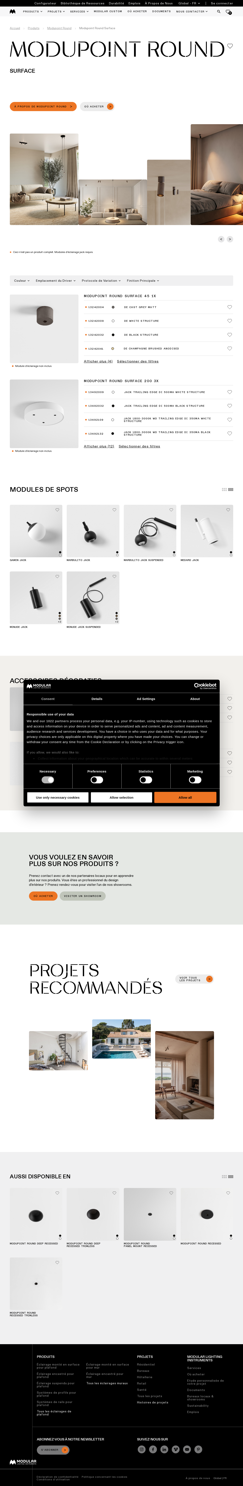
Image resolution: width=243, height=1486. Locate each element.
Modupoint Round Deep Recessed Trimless (83, 1245)
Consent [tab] (48, 698)
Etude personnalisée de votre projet (205, 1382)
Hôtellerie (145, 1377)
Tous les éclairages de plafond (54, 1412)
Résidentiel (146, 1364)
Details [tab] (97, 698)
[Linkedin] (164, 1449)
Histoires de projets (152, 1402)
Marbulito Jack (78, 560)
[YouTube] (187, 1449)
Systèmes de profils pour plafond (56, 1394)
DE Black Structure (141, 335)
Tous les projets (149, 1396)
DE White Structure (141, 321)
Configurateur (45, 3)
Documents (196, 1390)
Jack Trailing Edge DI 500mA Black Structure (164, 406)
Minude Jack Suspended (84, 627)
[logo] (12, 11)
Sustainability (198, 1406)
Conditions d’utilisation (53, 1479)
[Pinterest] (198, 1449)
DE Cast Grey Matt (140, 307)
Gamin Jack (18, 560)
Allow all (185, 797)
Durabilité (116, 3)
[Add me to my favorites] (230, 46)
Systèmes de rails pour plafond (55, 1403)
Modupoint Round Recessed (201, 1243)
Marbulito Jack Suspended (143, 560)
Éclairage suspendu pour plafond (56, 1384)
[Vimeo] (175, 1449)
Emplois (135, 3)
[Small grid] (230, 489)
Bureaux (143, 1371)
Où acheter (43, 896)
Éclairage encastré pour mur (105, 1375)
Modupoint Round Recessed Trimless (24, 1314)
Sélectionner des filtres (138, 361)
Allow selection (121, 797)
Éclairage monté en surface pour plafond (58, 1365)
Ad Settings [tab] (146, 698)
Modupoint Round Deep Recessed (34, 1243)
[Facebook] (153, 1449)
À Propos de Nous (159, 3)
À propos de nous (198, 1478)
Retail (141, 1383)
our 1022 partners (54, 721)
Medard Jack (190, 560)
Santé (142, 1390)
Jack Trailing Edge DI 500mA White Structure (164, 392)
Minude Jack (18, 627)
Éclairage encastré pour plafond (55, 1375)
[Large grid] (224, 489)
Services (194, 1368)
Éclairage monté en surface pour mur (107, 1365)
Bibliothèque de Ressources (83, 3)
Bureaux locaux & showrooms (200, 1397)
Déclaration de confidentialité (57, 1476)
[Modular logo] (23, 1464)
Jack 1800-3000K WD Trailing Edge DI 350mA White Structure (167, 420)
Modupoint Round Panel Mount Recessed (140, 1245)
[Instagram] (141, 1449)
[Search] (218, 11)
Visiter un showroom (82, 896)
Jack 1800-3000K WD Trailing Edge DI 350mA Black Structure (167, 433)
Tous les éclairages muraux (107, 1383)
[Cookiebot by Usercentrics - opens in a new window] (197, 686)
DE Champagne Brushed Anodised (151, 348)
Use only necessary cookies (58, 797)
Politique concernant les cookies (104, 1476)
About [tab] (195, 698)
